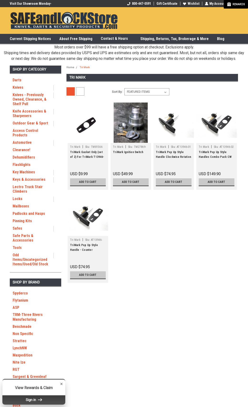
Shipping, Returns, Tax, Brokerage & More (174, 38)
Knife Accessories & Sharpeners (29, 113)
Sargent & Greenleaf (29, 376)
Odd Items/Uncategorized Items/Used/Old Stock (30, 259)
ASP (16, 307)
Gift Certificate (166, 3)
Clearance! (21, 150)
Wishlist (191, 3)
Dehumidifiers (24, 157)
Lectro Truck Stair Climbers (28, 189)
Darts (17, 80)
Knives (18, 87)
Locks (17, 198)
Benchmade (22, 326)
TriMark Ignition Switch (128, 152)
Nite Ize (19, 362)
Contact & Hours (116, 38)
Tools (17, 247)
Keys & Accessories (29, 179)
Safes (17, 228)
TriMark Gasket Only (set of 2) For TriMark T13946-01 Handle (87, 156)
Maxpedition (22, 355)
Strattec (19, 341)
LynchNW (20, 348)
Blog (220, 38)
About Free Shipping (75, 38)
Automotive (22, 142)
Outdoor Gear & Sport (30, 123)
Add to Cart (87, 182)
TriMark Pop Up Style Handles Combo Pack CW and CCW (215, 156)
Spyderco (20, 293)
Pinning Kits (22, 221)
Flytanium (20, 300)
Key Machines (24, 172)
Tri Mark (85, 67)
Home (70, 67)
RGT (16, 369)
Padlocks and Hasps (29, 213)
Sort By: (117, 91)
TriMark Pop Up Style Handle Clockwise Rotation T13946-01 (173, 156)
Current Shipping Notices (30, 38)
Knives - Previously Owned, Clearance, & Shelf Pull (29, 99)
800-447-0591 (139, 3)
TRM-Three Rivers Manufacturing (28, 317)
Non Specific (23, 333)
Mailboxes (21, 206)
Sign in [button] (34, 400)
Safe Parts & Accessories (23, 237)
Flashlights (21, 164)
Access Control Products (25, 132)
